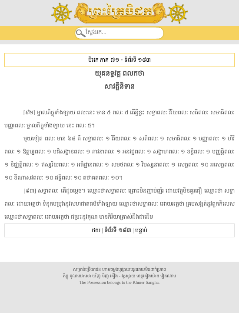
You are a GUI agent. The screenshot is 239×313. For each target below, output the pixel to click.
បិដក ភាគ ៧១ (103, 60)
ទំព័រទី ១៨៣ (137, 60)
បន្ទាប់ (141, 230)
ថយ (96, 230)
